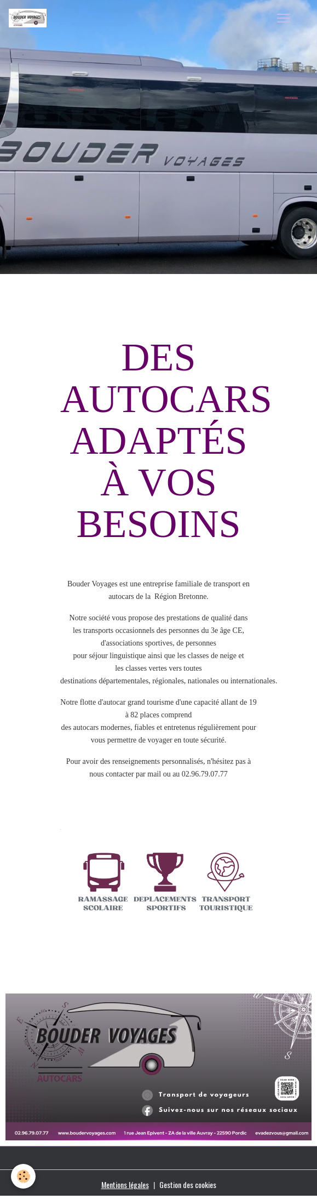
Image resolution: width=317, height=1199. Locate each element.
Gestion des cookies (187, 1184)
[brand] (30, 18)
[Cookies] (23, 1176)
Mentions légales (125, 1184)
